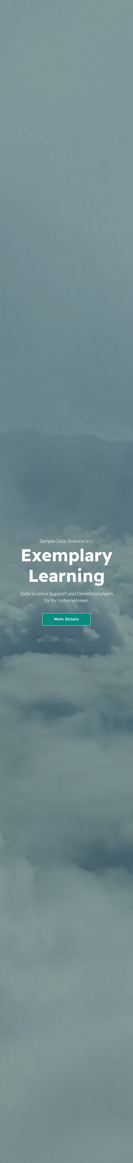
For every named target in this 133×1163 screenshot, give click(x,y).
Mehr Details (66, 619)
